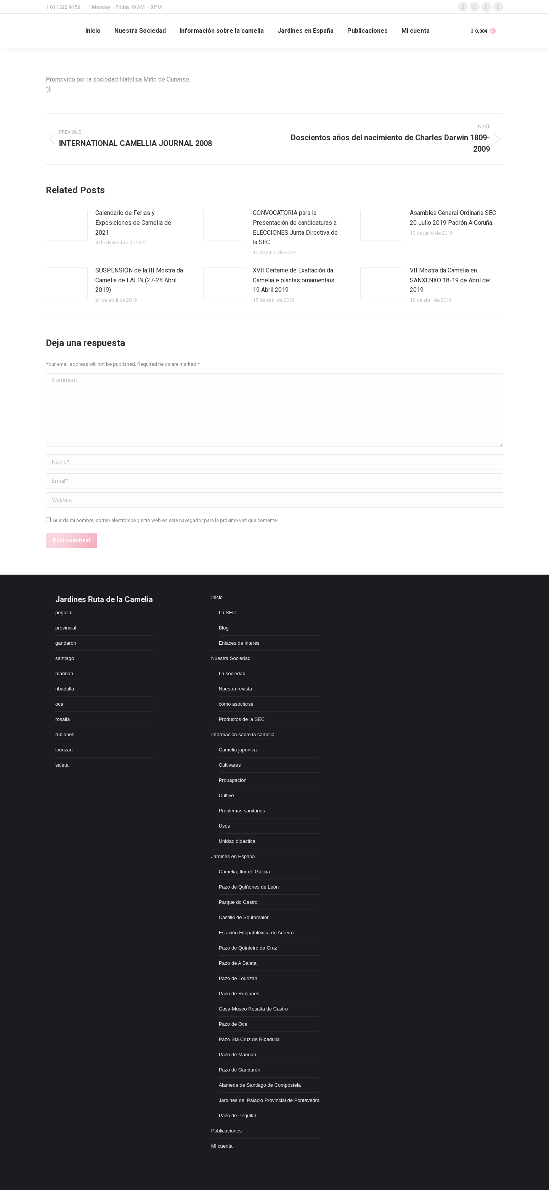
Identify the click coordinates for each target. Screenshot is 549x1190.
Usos (224, 826)
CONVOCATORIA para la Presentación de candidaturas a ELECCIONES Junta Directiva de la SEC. (295, 227)
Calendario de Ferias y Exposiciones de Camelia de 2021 (133, 222)
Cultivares (230, 765)
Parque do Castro (238, 902)
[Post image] (67, 225)
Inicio (217, 597)
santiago (64, 658)
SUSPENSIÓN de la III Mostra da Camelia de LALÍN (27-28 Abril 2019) (139, 280)
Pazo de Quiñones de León (249, 887)
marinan (64, 673)
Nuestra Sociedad (230, 658)
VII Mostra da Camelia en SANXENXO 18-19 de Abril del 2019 (450, 280)
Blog (224, 628)
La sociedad (232, 673)
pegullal (63, 612)
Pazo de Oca (233, 1024)
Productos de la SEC (242, 719)
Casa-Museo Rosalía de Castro (253, 1009)
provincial (65, 628)
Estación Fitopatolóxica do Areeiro (256, 932)
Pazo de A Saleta (238, 963)
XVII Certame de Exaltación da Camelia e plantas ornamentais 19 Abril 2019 (293, 280)
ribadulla (64, 689)
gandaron (65, 643)
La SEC (227, 612)
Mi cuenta (222, 1146)
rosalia (62, 719)
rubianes (64, 734)
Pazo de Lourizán (238, 978)
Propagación (233, 780)
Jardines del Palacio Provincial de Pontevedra (269, 1100)
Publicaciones (226, 1131)
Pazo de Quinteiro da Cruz (248, 948)
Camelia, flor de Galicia (244, 871)
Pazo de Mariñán (237, 1054)
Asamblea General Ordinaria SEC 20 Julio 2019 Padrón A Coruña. (453, 217)
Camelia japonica (238, 750)
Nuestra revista (235, 689)
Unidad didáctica (237, 841)
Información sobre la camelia (242, 734)
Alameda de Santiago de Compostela (260, 1085)
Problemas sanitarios (242, 811)
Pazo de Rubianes (239, 993)
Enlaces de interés (239, 643)
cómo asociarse (236, 704)
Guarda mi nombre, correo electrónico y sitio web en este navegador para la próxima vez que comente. (165, 520)
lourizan (64, 750)
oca (59, 704)
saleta (62, 765)
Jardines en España (233, 856)
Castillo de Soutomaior (244, 917)
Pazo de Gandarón (239, 1070)
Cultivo (226, 795)
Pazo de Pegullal (237, 1115)
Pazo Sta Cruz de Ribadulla (249, 1039)
